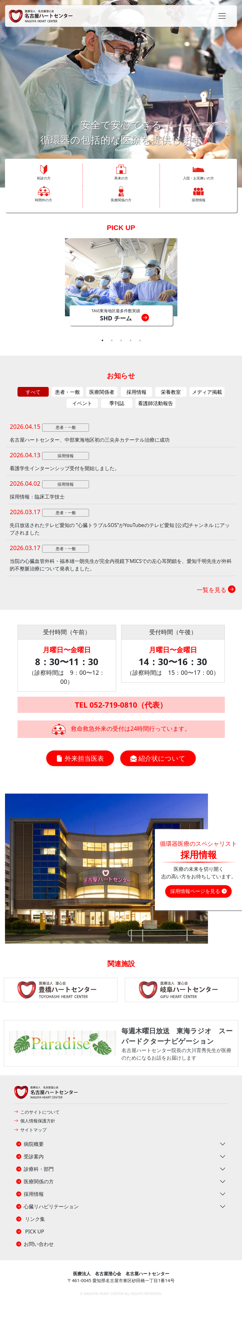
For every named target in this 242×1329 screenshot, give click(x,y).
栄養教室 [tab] (171, 392)
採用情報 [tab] (136, 392)
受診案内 (30, 1156)
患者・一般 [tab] (67, 392)
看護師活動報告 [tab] (155, 403)
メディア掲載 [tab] (207, 392)
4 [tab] (130, 340)
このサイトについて (37, 1112)
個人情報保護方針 (34, 1121)
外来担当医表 (80, 758)
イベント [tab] (82, 403)
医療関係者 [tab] (101, 392)
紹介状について (157, 758)
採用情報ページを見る (198, 891)
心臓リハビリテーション (47, 1206)
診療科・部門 (35, 1169)
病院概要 (30, 1144)
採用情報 (30, 1194)
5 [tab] (140, 340)
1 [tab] (102, 340)
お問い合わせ (35, 1244)
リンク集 (30, 1219)
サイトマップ (30, 1130)
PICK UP (121, 228)
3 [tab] (121, 340)
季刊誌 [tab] (116, 403)
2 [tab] (112, 340)
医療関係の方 (35, 1181)
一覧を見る (216, 589)
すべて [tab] (33, 392)
